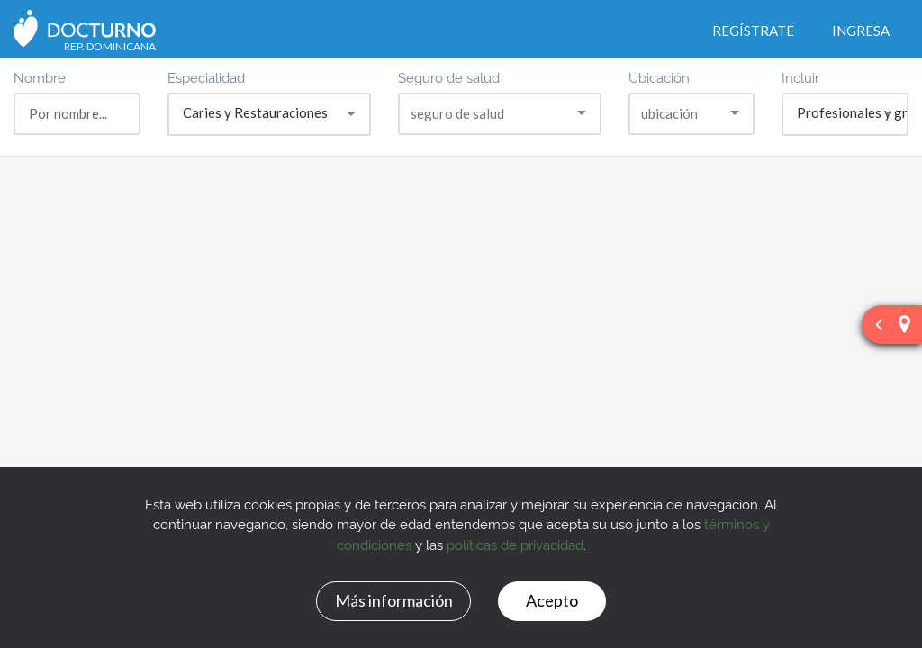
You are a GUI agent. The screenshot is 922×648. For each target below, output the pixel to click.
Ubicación (659, 77)
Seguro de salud (449, 77)
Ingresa (861, 30)
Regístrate (753, 30)
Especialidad (206, 77)
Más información (394, 600)
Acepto (552, 600)
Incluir (800, 77)
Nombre (40, 77)
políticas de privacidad (515, 544)
